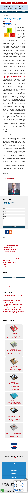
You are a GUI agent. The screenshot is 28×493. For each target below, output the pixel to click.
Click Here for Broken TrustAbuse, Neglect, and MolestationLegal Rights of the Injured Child (14, 364)
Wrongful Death (7, 260)
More (23, 11)
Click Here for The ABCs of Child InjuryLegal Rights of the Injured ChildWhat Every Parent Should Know (14, 331)
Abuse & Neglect (8, 247)
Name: (4, 206)
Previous (5, 178)
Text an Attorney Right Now (19, 2)
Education (6, 256)
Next (13, 178)
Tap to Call (6, 2)
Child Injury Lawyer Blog (14, 7)
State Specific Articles (9, 241)
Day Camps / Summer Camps (11, 258)
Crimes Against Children (9, 249)
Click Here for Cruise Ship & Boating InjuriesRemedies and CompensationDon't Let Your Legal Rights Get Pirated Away (14, 414)
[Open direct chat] (25, 479)
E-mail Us (14, 457)
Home (9, 178)
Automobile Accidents (9, 251)
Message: (5, 216)
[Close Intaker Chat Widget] (27, 479)
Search (14, 277)
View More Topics (7, 266)
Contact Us (14, 11)
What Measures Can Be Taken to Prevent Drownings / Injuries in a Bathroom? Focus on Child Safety (13, 304)
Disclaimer (14, 470)
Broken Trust (10, 169)
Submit (14, 226)
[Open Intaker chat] (15, 492)
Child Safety (7, 243)
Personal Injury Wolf (7, 286)
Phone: (4, 213)
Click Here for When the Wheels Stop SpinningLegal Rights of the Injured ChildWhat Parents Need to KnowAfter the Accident (14, 348)
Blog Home (4, 11)
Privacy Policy (14, 466)
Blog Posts (14, 477)
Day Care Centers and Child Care (11, 245)
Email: (4, 210)
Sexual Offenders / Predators (10, 262)
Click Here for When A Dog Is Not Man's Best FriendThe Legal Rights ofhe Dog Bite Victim (14, 430)
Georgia (5, 264)
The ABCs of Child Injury (18, 164)
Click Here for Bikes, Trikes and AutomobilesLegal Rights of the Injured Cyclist (14, 398)
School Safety (7, 253)
